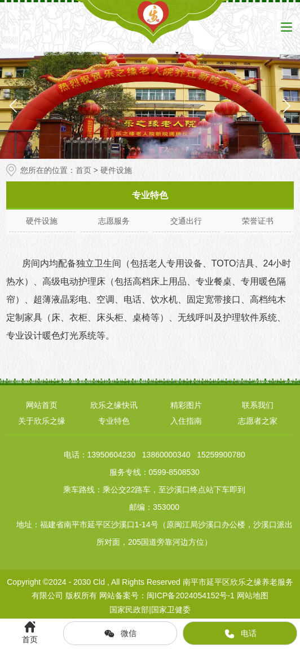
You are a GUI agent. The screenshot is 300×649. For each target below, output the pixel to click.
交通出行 (186, 220)
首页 (83, 170)
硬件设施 (42, 220)
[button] (286, 105)
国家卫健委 (171, 609)
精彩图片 (186, 405)
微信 (120, 633)
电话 (240, 633)
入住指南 (186, 420)
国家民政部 (129, 609)
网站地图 (252, 595)
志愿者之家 (257, 420)
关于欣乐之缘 (41, 420)
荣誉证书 (257, 220)
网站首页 (42, 405)
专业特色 (114, 420)
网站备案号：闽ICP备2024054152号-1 (167, 595)
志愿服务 (114, 220)
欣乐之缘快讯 (114, 405)
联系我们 (257, 405)
